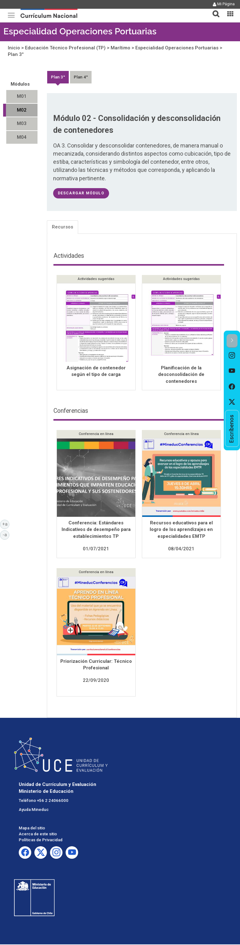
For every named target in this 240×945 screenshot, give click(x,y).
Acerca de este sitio (38, 834)
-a (5, 534)
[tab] (213, 10)
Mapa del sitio (32, 828)
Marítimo (120, 48)
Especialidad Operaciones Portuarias (80, 31)
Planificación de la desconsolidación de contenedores (181, 374)
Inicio (14, 48)
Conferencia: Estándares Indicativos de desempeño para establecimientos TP (96, 530)
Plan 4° (81, 76)
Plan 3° (16, 54)
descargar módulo (81, 193)
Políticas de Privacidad (40, 840)
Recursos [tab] (62, 227)
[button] (213, 10)
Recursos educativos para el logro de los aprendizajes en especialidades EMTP (181, 530)
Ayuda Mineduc (34, 810)
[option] (232, 355)
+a (6, 524)
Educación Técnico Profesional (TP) (65, 48)
